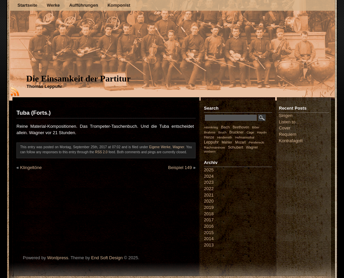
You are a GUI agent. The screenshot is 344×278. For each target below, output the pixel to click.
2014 (209, 238)
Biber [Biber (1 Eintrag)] (255, 127)
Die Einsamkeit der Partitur (78, 79)
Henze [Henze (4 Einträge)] (209, 137)
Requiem (287, 134)
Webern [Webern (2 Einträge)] (210, 151)
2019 (209, 207)
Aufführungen (83, 5)
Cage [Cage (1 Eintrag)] (250, 132)
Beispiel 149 (180, 167)
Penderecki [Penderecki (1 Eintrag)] (256, 142)
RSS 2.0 (101, 152)
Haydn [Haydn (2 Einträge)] (262, 132)
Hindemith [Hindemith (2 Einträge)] (224, 137)
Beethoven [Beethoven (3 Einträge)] (240, 127)
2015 (209, 232)
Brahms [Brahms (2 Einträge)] (209, 132)
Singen (285, 115)
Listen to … (290, 121)
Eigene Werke (159, 147)
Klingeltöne (31, 167)
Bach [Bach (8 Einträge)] (225, 127)
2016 (209, 226)
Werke (53, 5)
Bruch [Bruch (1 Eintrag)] (222, 132)
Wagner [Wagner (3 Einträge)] (252, 147)
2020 (209, 201)
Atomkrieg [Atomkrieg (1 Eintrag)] (211, 127)
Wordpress (57, 257)
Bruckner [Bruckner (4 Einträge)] (236, 132)
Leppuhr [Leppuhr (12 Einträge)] (211, 142)
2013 (209, 244)
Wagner (178, 147)
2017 (209, 219)
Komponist (119, 5)
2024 (209, 176)
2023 (209, 182)
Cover (285, 127)
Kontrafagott (291, 140)
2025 (209, 169)
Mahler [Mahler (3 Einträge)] (227, 142)
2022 (209, 188)
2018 (209, 213)
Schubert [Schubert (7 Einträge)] (235, 147)
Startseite (27, 5)
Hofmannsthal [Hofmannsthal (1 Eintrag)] (245, 137)
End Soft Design (107, 257)
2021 (209, 195)
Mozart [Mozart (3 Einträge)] (240, 142)
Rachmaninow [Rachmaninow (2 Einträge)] (214, 147)
